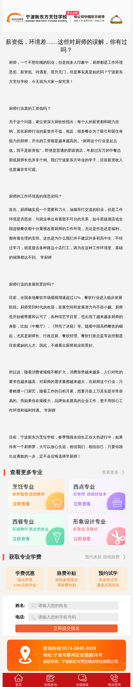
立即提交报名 (66, 628)
